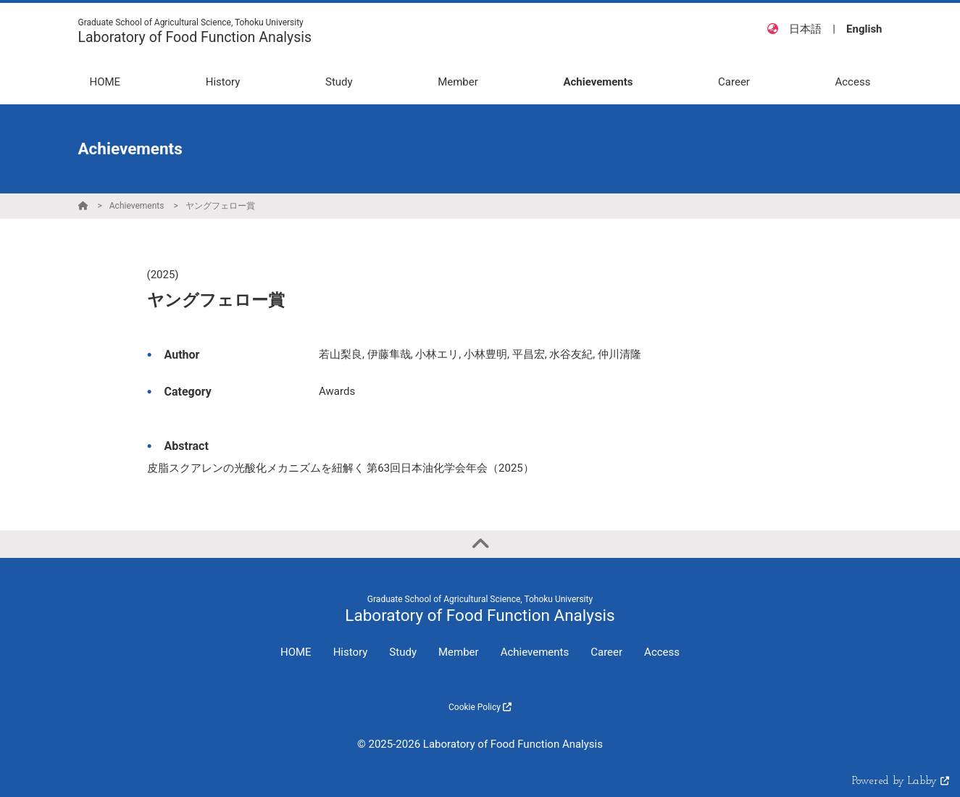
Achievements (136, 206)
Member (458, 652)
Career (606, 652)
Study (403, 652)
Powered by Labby (900, 781)
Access (662, 652)
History (350, 652)
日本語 (805, 29)
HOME (296, 652)
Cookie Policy (480, 707)
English (864, 29)
